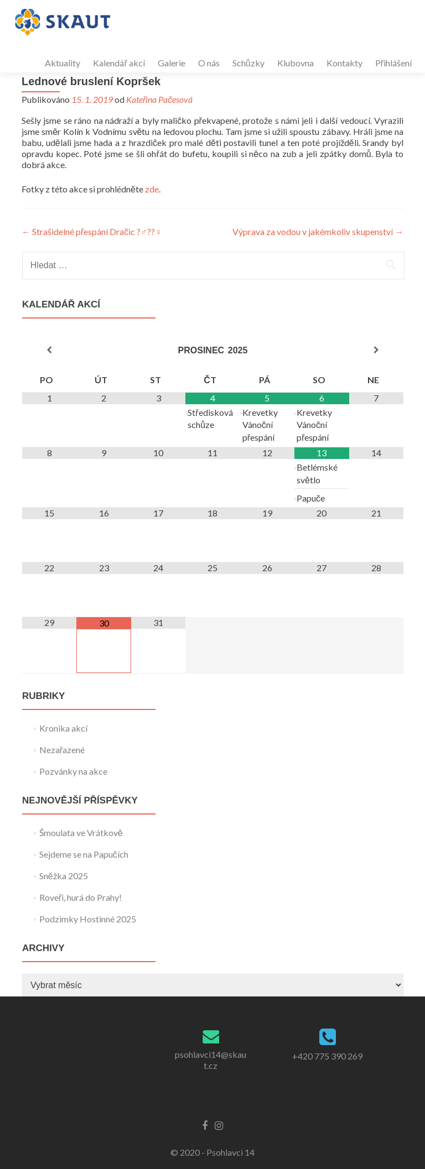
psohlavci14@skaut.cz (210, 1060)
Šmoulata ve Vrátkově (81, 832)
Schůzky (248, 63)
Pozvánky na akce (73, 771)
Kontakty (344, 63)
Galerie (171, 63)
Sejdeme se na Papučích (83, 854)
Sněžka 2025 (63, 875)
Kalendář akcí (118, 63)
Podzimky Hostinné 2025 (87, 919)
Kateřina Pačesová (159, 99)
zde (152, 189)
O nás (209, 63)
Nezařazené (62, 749)
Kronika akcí (63, 728)
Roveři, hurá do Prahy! (80, 897)
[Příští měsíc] (376, 350)
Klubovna (295, 63)
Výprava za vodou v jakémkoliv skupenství (317, 231)
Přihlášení (393, 63)
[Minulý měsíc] (49, 350)
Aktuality (62, 63)
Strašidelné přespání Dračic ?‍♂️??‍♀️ (92, 231)
